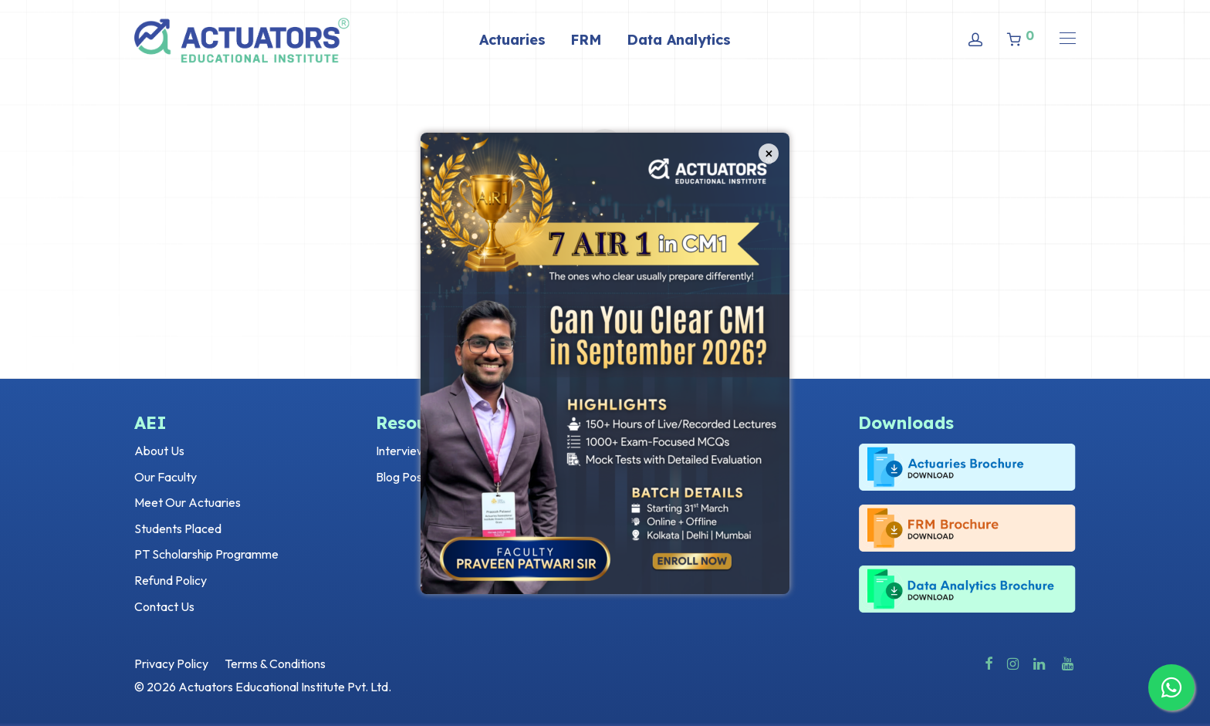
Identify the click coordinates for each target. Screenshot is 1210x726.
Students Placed (177, 528)
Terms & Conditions (275, 663)
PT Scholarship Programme (206, 554)
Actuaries (512, 40)
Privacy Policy (171, 663)
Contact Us (164, 606)
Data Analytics (679, 40)
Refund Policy (170, 580)
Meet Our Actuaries (187, 502)
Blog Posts (404, 477)
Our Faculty (165, 477)
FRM (586, 40)
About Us (159, 450)
